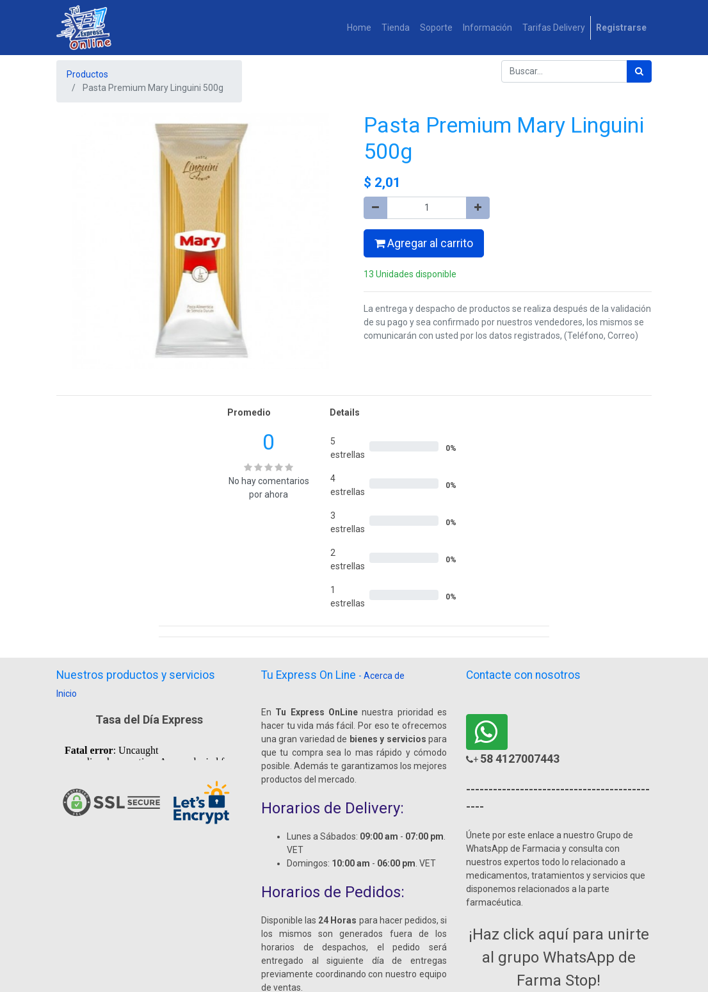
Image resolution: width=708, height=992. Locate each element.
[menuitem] (359, 28)
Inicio (66, 693)
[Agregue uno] (478, 208)
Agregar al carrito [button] (423, 243)
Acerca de (384, 676)
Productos (87, 74)
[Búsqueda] (639, 71)
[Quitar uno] (375, 208)
